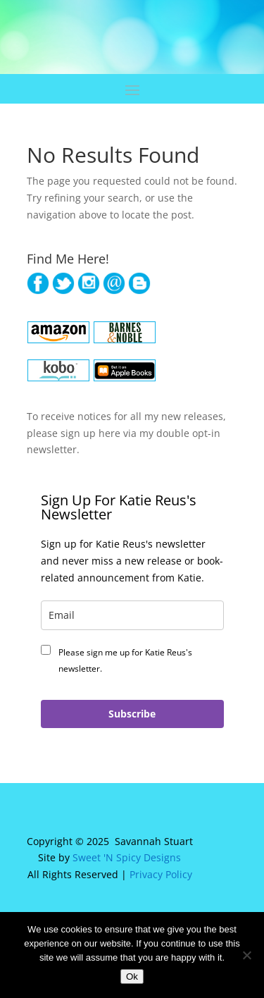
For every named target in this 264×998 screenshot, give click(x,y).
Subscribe (132, 713)
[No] (246, 955)
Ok (132, 976)
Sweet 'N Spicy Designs (127, 857)
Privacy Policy (161, 874)
